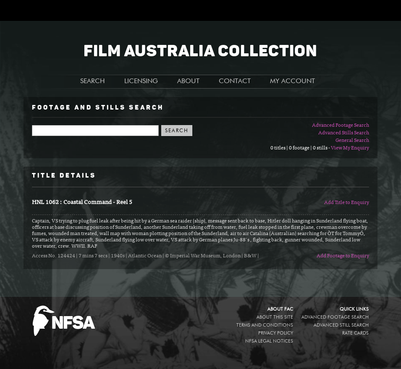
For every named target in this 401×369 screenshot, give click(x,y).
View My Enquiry (350, 148)
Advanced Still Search (341, 325)
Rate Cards (355, 333)
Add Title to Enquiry (346, 202)
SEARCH (92, 81)
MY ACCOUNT (292, 81)
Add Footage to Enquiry (343, 256)
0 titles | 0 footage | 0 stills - (300, 148)
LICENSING (141, 81)
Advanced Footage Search (340, 125)
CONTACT (235, 81)
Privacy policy (275, 333)
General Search (352, 140)
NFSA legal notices (269, 341)
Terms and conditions (264, 325)
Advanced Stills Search (343, 133)
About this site (275, 317)
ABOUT (188, 81)
